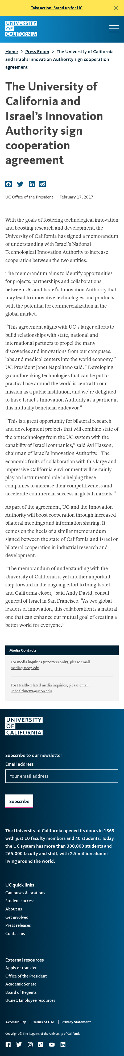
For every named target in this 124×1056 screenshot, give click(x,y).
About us (13, 909)
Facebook (8, 1044)
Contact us (15, 933)
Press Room (37, 52)
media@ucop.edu (25, 668)
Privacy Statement (76, 1022)
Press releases (18, 925)
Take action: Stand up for (56, 7)
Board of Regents (21, 992)
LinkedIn (62, 1044)
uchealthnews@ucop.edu (31, 691)
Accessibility (15, 1022)
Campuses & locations (25, 892)
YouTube (52, 1044)
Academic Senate (20, 984)
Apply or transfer (21, 967)
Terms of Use (43, 1022)
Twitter (19, 1044)
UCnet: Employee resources (30, 1000)
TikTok (40, 1044)
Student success (20, 900)
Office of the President (26, 976)
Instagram (30, 1044)
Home (11, 52)
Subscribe (19, 801)
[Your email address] (61, 776)
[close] (116, 8)
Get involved (16, 917)
